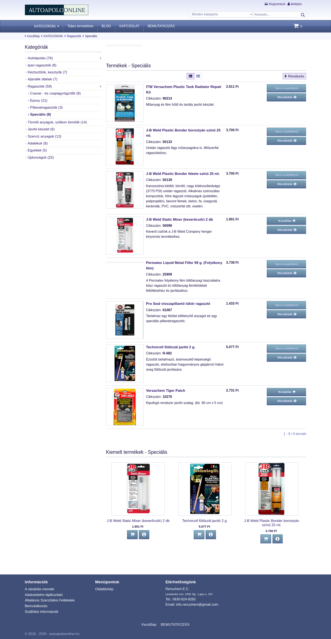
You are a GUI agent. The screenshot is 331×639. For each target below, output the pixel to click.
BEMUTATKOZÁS (161, 26)
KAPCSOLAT (129, 26)
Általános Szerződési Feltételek (48, 602)
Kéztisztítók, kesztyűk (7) (46, 71)
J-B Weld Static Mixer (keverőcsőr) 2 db (177, 243)
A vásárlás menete (39, 591)
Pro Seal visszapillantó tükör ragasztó (176, 330)
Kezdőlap (33, 36)
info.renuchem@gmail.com (196, 606)
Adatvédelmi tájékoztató (43, 596)
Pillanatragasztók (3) (45, 106)
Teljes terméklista (80, 26)
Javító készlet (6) (40, 127)
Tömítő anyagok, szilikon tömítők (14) (56, 120)
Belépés (296, 4)
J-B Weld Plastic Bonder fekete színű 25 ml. (181, 198)
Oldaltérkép (104, 591)
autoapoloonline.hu (63, 634)
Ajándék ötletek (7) (42, 78)
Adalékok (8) (37, 140)
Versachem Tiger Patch (164, 416)
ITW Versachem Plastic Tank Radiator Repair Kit (184, 111)
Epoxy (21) (38, 99)
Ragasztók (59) (39, 85)
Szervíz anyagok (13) (44, 134)
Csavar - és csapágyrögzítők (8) (54, 92)
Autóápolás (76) (40, 58)
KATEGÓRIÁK (45, 26)
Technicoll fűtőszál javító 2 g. (169, 373)
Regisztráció (277, 4)
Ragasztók (74, 36)
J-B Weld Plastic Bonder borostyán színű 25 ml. (184, 155)
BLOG (106, 26)
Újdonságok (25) (40, 154)
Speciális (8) (40, 112)
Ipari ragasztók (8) (41, 65)
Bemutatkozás (35, 607)
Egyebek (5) (37, 147)
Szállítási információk (41, 612)
